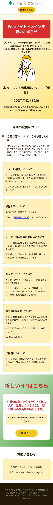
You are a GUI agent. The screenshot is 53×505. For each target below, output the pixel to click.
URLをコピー (26, 433)
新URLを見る (26, 9)
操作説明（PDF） (21, 217)
